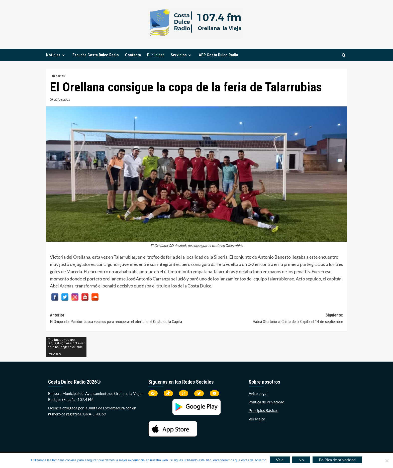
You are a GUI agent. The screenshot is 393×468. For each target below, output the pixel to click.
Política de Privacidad (266, 402)
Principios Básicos (263, 410)
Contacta (133, 55)
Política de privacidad (337, 459)
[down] (63, 55)
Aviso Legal (258, 393)
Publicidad (155, 55)
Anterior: (123, 319)
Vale (279, 459)
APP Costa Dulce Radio (218, 55)
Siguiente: (270, 319)
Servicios (181, 55)
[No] (386, 460)
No (301, 459)
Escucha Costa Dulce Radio (95, 55)
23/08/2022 (62, 99)
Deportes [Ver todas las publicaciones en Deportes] (58, 76)
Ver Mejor (257, 419)
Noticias (56, 55)
